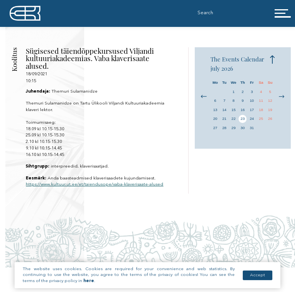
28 (224, 128)
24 (252, 118)
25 (261, 118)
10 (252, 100)
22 (234, 118)
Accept (257, 280)
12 (270, 100)
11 (261, 100)
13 (215, 110)
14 (224, 110)
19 (270, 110)
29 (234, 128)
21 (224, 118)
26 (270, 118)
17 (252, 110)
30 (242, 128)
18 (261, 110)
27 (215, 128)
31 (252, 128)
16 (242, 110)
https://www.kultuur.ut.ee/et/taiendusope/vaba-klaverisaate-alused (94, 184)
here (88, 286)
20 (215, 118)
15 (234, 110)
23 (242, 118)
